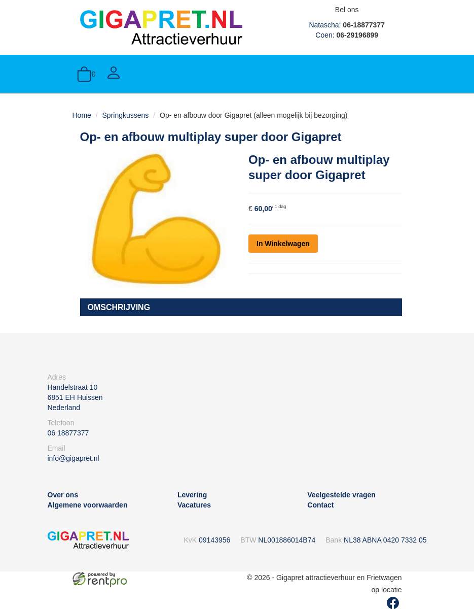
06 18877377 (68, 433)
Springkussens (125, 115)
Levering (192, 495)
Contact (320, 505)
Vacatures (194, 505)
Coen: (346, 35)
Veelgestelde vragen (341, 495)
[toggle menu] (392, 73)
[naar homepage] (161, 27)
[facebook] (393, 603)
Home (81, 115)
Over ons (63, 495)
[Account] (113, 73)
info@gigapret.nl (73, 458)
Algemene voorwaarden (88, 505)
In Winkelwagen (283, 244)
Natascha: (346, 25)
